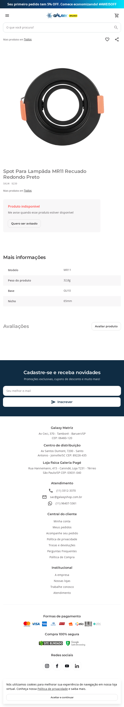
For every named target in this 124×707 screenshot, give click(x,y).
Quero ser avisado (24, 223)
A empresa (62, 575)
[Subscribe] (62, 402)
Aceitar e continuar (62, 697)
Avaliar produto (106, 326)
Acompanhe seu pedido (62, 533)
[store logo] (62, 15)
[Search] (116, 27)
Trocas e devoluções (62, 545)
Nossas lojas (62, 581)
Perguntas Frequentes (62, 551)
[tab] (62, 257)
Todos (28, 39)
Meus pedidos (62, 527)
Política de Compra (62, 557)
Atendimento (62, 593)
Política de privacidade (52, 689)
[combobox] (62, 27)
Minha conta (62, 521)
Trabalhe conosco (62, 587)
